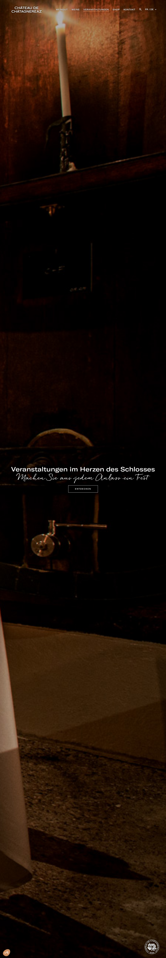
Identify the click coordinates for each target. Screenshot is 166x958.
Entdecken (83, 489)
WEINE (76, 9)
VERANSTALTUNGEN (96, 9)
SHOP (116, 9)
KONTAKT (129, 9)
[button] (140, 9)
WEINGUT (62, 9)
